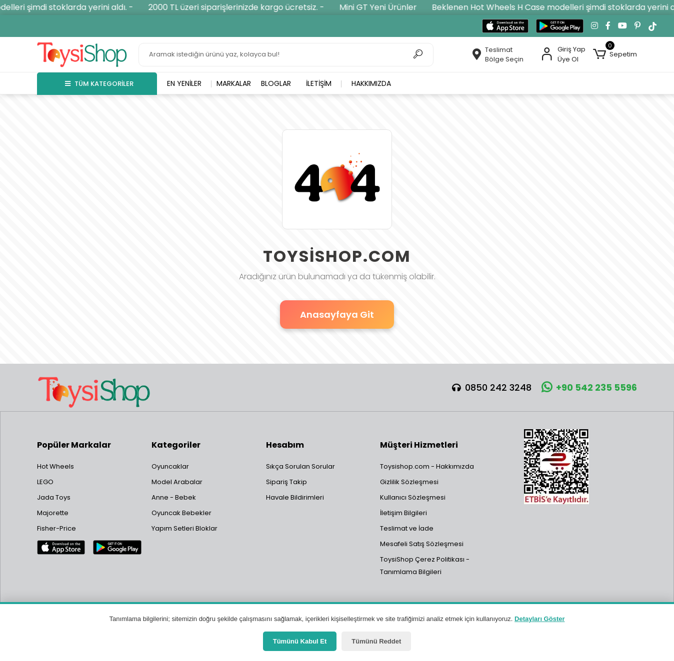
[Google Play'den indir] (560, 26)
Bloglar (276, 83)
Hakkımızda (371, 83)
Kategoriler (176, 445)
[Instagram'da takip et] (594, 26)
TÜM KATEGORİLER (99, 83)
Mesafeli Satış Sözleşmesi (422, 544)
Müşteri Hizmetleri (419, 445)
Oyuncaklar (170, 466)
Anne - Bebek (174, 497)
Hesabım (285, 445)
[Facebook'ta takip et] (608, 26)
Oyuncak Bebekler (182, 513)
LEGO (45, 482)
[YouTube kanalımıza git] (622, 26)
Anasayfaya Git (337, 314)
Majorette (52, 513)
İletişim (319, 83)
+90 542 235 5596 (589, 387)
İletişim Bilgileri (403, 513)
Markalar (233, 83)
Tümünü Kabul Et (300, 641)
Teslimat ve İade (407, 528)
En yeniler (184, 83)
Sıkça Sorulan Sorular (300, 466)
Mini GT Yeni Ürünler (389, 7)
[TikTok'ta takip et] (652, 26)
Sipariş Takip (286, 482)
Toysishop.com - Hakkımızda (427, 466)
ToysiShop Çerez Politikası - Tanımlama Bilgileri (425, 566)
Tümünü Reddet (376, 641)
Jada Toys (53, 497)
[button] (615, 54)
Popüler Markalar (74, 445)
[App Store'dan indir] (505, 26)
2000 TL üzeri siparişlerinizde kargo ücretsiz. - (247, 7)
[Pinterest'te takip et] (637, 26)
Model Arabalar (177, 482)
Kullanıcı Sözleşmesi (413, 497)
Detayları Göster (539, 619)
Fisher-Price (56, 528)
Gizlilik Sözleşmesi (409, 482)
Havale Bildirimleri (295, 497)
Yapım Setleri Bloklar (185, 528)
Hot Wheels (55, 466)
